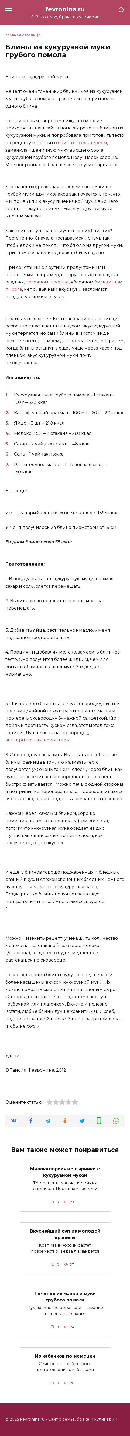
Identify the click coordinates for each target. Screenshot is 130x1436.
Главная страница (23, 35)
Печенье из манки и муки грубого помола (65, 1296)
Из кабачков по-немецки (65, 1356)
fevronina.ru (65, 9)
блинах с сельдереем (82, 142)
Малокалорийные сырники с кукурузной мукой (65, 1172)
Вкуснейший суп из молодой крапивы (65, 1234)
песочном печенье (47, 282)
